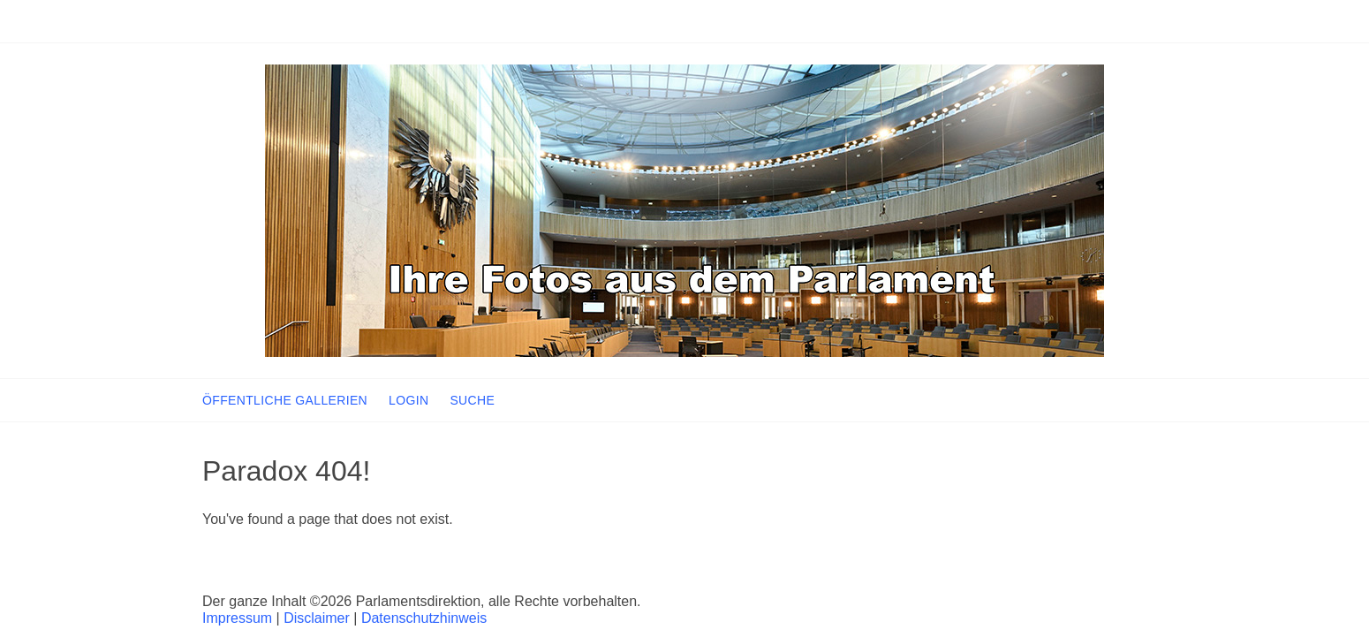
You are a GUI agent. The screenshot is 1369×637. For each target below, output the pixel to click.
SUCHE (472, 400)
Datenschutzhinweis (424, 618)
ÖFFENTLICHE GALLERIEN (284, 400)
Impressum (237, 618)
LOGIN (408, 400)
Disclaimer (317, 618)
